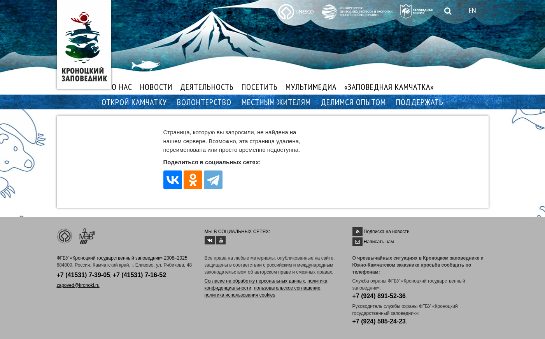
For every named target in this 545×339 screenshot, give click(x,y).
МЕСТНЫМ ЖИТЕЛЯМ (276, 102)
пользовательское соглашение (287, 288)
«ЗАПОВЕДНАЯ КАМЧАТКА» (389, 86)
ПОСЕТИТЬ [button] (260, 86)
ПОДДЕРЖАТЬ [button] (419, 102)
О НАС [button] (122, 86)
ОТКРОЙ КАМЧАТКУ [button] (134, 102)
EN (472, 10)
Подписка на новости (387, 231)
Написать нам (379, 241)
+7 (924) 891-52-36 (379, 296)
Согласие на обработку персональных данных (255, 281)
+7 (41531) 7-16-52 (139, 275)
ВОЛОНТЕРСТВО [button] (204, 102)
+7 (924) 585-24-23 (379, 321)
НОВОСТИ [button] (156, 86)
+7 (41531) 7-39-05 (83, 275)
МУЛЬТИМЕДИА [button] (311, 86)
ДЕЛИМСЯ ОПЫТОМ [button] (353, 102)
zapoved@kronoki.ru (78, 285)
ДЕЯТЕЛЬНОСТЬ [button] (207, 86)
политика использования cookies (240, 295)
